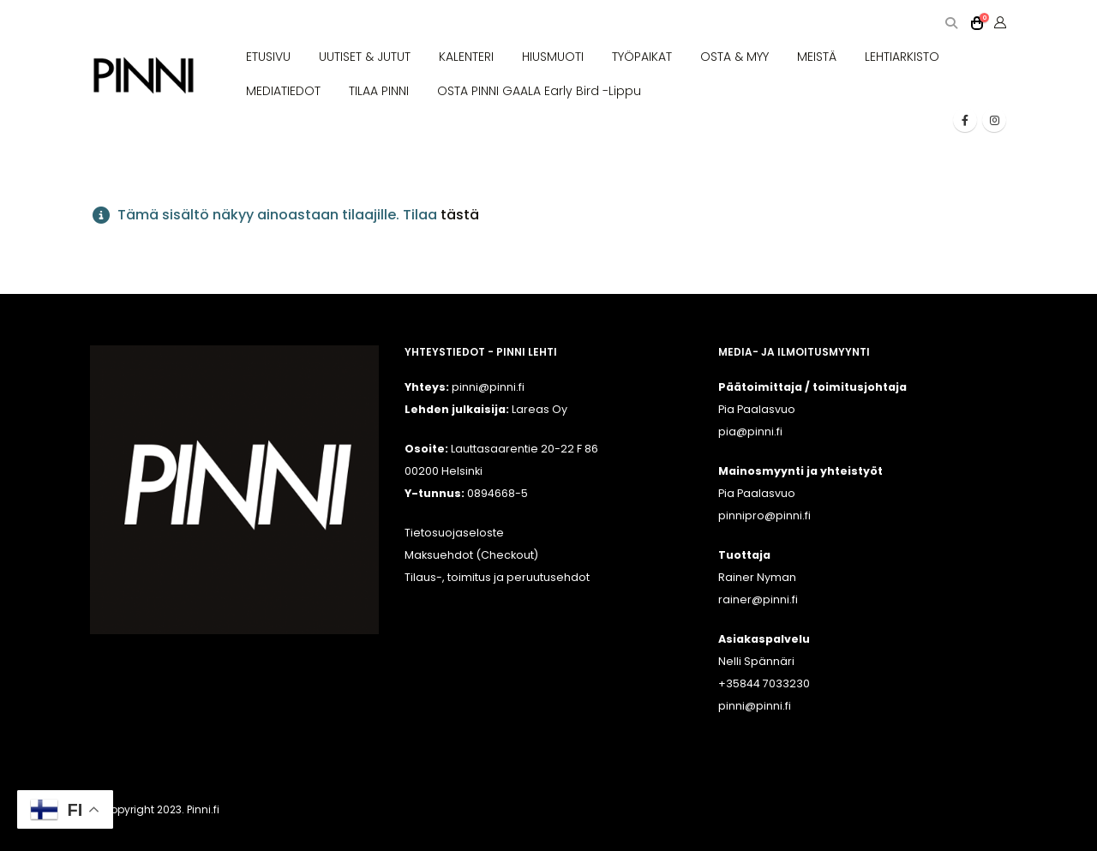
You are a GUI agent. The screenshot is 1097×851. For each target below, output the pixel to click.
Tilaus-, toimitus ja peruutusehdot (497, 577)
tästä (460, 215)
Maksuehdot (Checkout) (471, 555)
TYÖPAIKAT (642, 56)
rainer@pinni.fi (758, 599)
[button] (951, 24)
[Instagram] (994, 120)
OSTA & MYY (734, 56)
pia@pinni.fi (750, 431)
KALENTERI (466, 56)
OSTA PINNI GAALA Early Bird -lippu (539, 90)
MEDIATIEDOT (283, 90)
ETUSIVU (268, 56)
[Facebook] (965, 120)
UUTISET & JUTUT (365, 56)
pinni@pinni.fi (754, 705)
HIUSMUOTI (553, 56)
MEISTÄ (816, 56)
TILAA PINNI (379, 90)
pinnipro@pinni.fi (764, 515)
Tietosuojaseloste (454, 532)
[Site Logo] (143, 76)
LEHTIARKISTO (902, 56)
